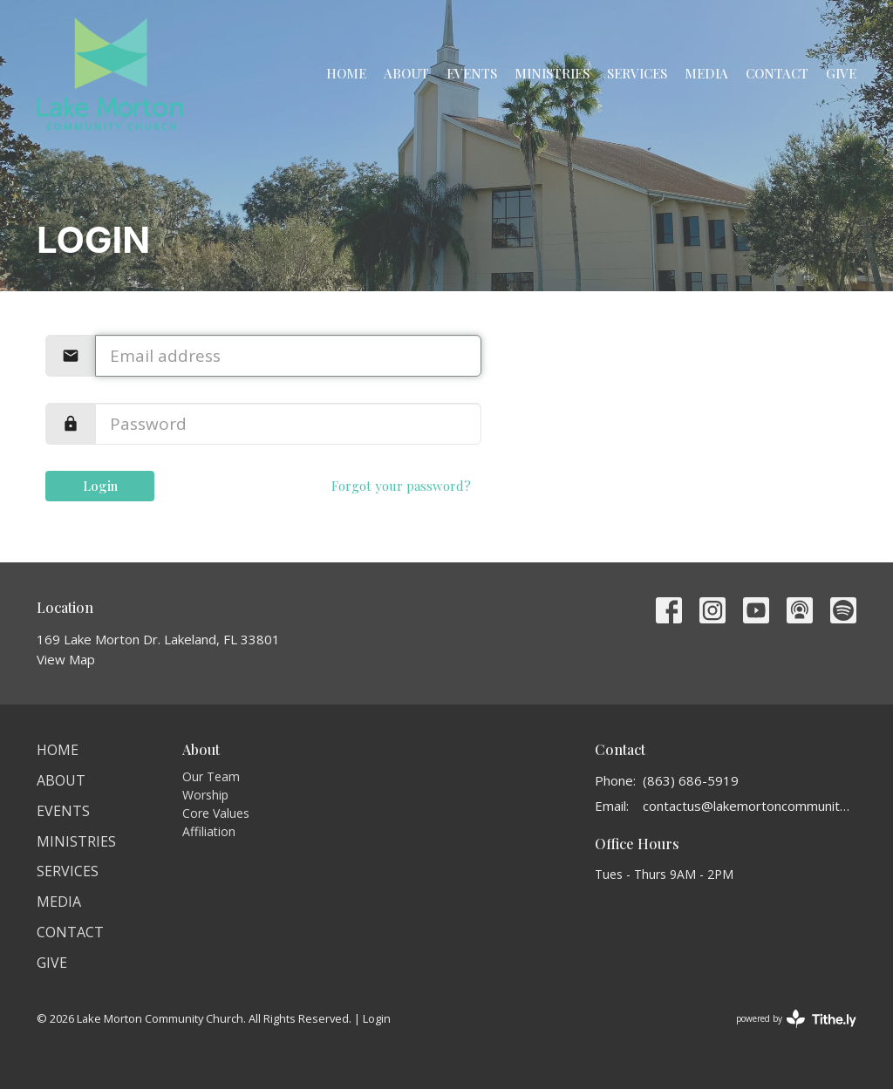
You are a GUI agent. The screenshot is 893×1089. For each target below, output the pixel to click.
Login (100, 485)
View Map (66, 659)
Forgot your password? (401, 485)
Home (346, 73)
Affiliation (208, 831)
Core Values (215, 813)
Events (471, 73)
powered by (796, 1019)
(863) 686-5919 (691, 780)
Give (841, 73)
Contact (777, 73)
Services (637, 73)
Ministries (552, 73)
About (406, 73)
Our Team (211, 776)
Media (706, 73)
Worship (205, 794)
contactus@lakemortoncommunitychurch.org (749, 805)
